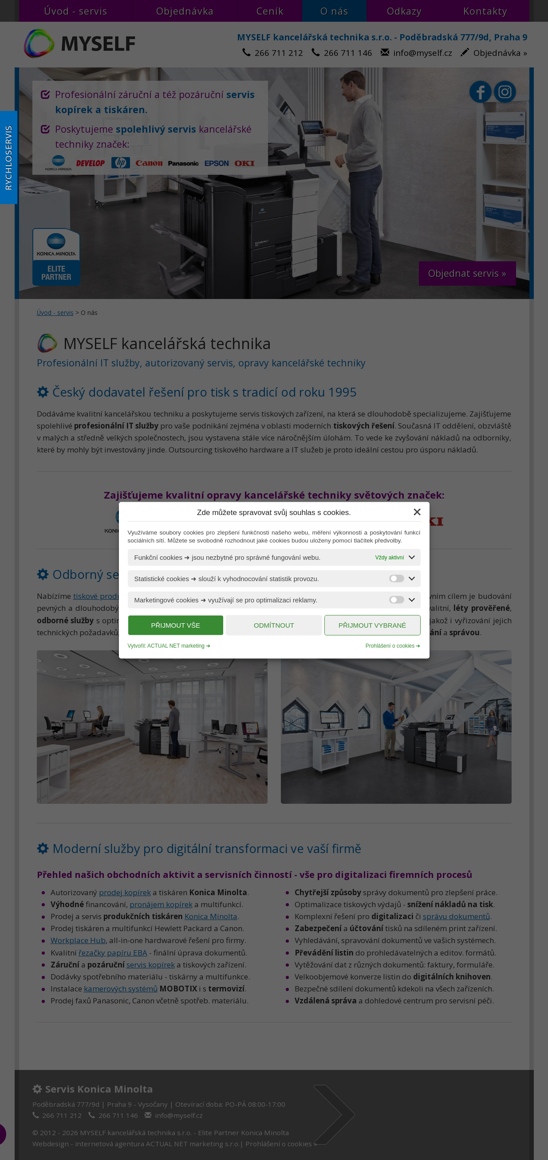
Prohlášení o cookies (390, 645)
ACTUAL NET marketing (176, 645)
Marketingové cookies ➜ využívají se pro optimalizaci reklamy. (226, 599)
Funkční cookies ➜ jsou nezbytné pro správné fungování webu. (227, 557)
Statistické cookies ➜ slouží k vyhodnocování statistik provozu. (226, 578)
